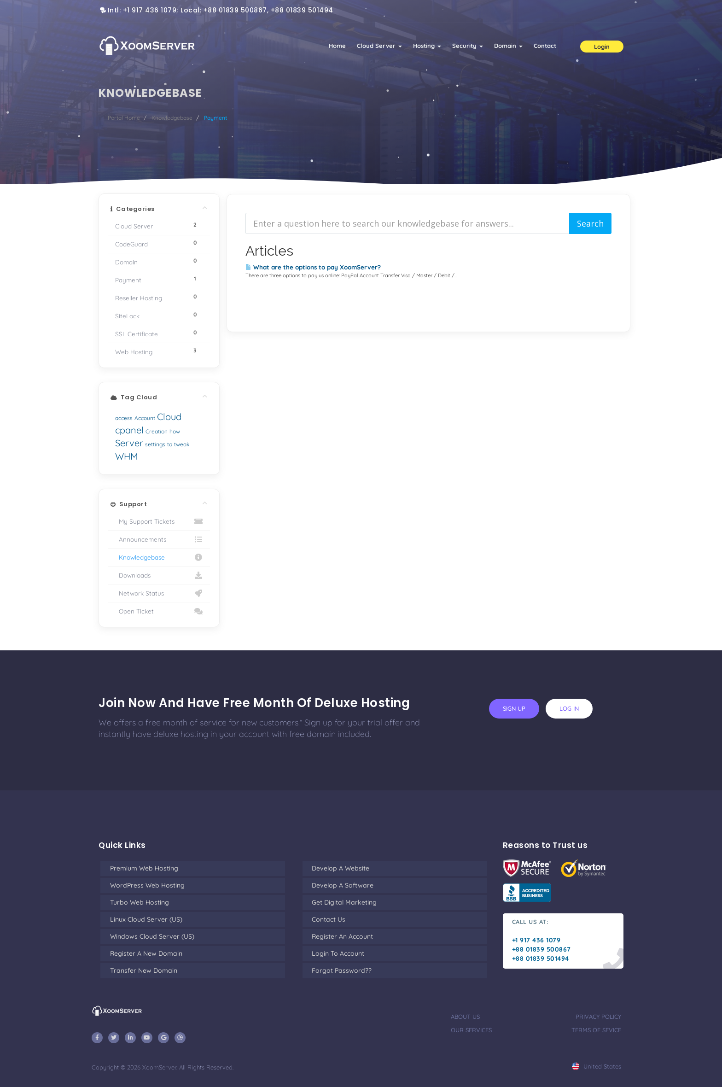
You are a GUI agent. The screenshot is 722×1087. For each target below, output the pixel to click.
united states (596, 1066)
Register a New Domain (146, 953)
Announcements (159, 539)
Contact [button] (545, 45)
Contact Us (328, 919)
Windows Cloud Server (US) (152, 936)
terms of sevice (596, 1030)
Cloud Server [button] (379, 45)
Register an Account (342, 936)
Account (144, 418)
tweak (181, 444)
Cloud (169, 416)
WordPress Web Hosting (147, 885)
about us (465, 1016)
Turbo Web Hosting (139, 902)
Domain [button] (508, 45)
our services (471, 1030)
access (124, 418)
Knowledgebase (171, 117)
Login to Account (338, 953)
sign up (514, 708)
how (174, 431)
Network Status (159, 593)
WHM (126, 456)
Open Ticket (159, 611)
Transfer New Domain (143, 970)
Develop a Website (340, 868)
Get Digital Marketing (344, 902)
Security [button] (467, 45)
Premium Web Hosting (144, 868)
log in (569, 708)
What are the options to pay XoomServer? (313, 267)
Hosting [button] (427, 45)
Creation (157, 431)
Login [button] (602, 46)
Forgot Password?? (342, 970)
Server (129, 443)
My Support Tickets (159, 521)
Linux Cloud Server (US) (146, 919)
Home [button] (337, 45)
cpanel (129, 430)
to (169, 444)
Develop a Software (342, 885)
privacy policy (598, 1016)
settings (155, 444)
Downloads (159, 575)
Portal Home (124, 117)
